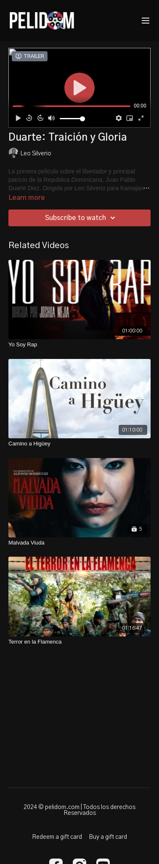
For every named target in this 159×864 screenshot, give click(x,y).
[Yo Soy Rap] (79, 344)
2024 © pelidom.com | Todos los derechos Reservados (79, 810)
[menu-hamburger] (145, 21)
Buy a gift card (108, 837)
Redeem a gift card (57, 837)
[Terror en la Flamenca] (79, 642)
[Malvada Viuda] (79, 543)
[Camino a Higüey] (79, 444)
